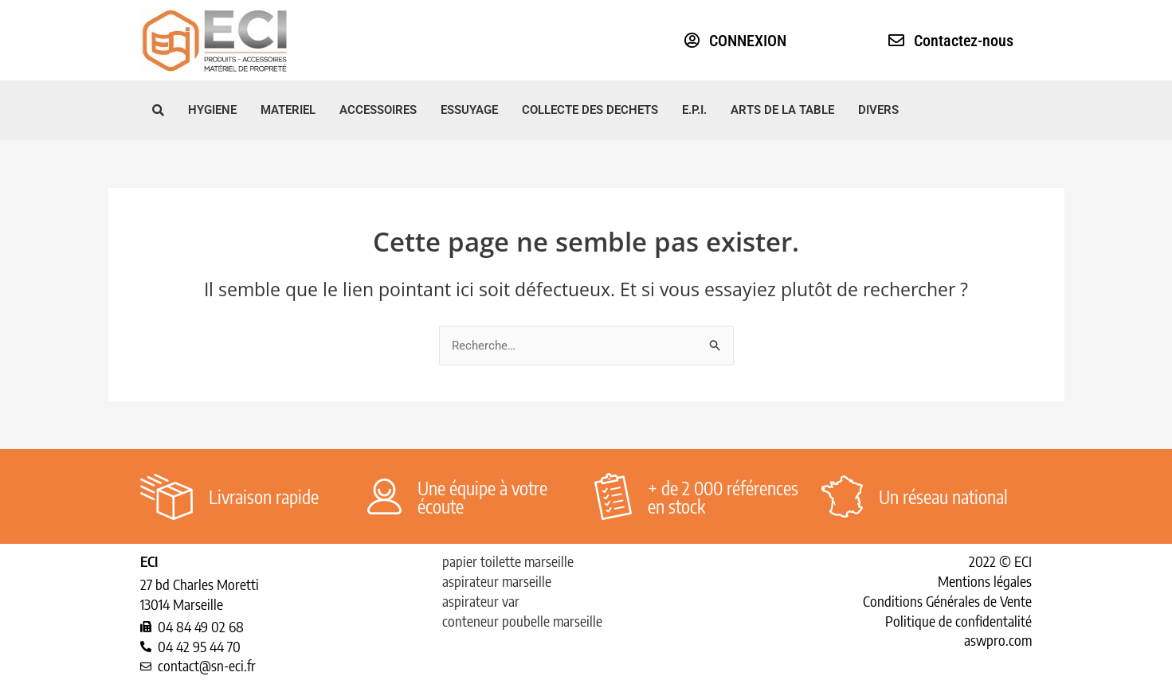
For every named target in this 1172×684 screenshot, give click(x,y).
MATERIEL (288, 110)
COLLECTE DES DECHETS (590, 110)
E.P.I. (694, 110)
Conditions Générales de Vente (947, 601)
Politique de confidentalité (958, 621)
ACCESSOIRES (378, 110)
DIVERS (878, 110)
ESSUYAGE (469, 110)
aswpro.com (998, 640)
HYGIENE (212, 110)
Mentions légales (985, 581)
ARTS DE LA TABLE (782, 110)
